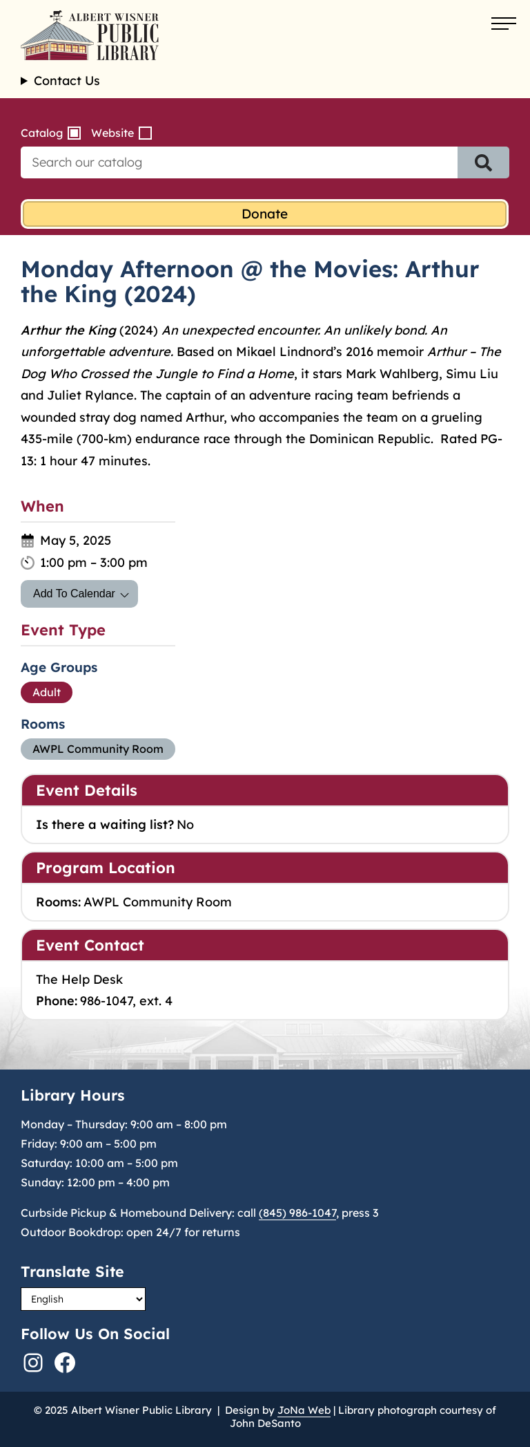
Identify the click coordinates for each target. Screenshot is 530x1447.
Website (112, 133)
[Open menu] (503, 24)
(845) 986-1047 (297, 1213)
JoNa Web (304, 1410)
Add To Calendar (74, 593)
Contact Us (67, 81)
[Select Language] (83, 1299)
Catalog (42, 133)
